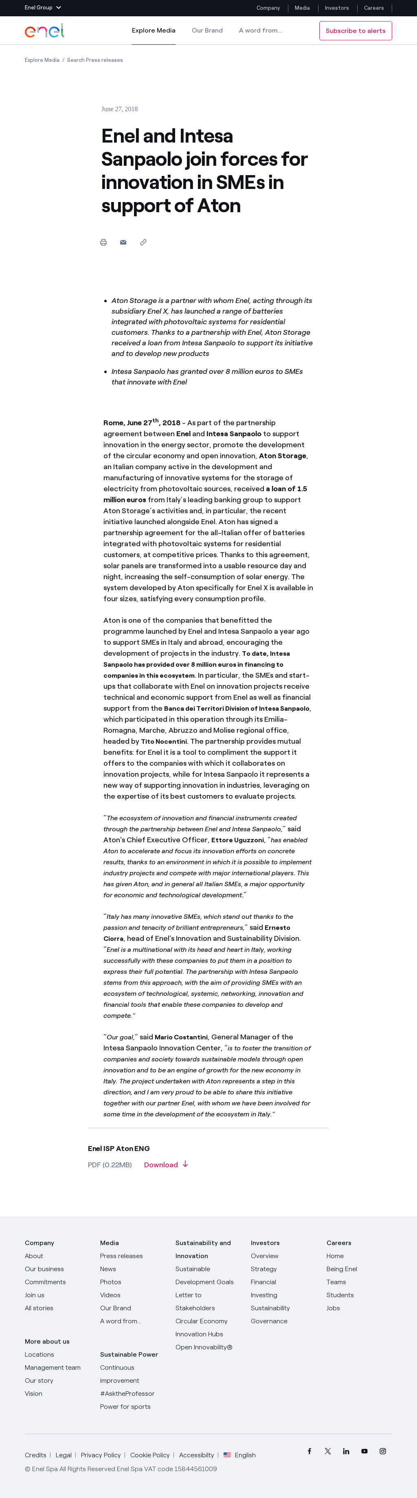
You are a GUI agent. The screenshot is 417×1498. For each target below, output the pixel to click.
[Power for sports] (133, 1406)
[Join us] (57, 1295)
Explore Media (154, 35)
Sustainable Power (129, 1354)
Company (268, 8)
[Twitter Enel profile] (328, 1451)
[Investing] (283, 1295)
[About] (57, 1256)
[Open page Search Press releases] (95, 60)
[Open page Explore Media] (42, 60)
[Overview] (283, 1256)
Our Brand (207, 30)
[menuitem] (310, 1451)
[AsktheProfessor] (133, 1393)
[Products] (57, 1269)
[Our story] (57, 1380)
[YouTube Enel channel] (365, 1451)
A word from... (261, 30)
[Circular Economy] (208, 1321)
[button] (43, 8)
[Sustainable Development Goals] (208, 1276)
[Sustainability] (283, 1308)
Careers (374, 8)
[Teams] (359, 1282)
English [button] (240, 1455)
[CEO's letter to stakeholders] (208, 1302)
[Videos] (133, 1295)
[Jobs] (359, 1308)
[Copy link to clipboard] (143, 242)
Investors (337, 8)
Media (302, 8)
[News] (133, 1269)
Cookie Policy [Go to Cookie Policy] (150, 1455)
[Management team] (57, 1367)
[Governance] (283, 1321)
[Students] (359, 1295)
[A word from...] (133, 1321)
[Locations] (57, 1354)
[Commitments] (57, 1282)
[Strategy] (283, 1269)
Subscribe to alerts (356, 31)
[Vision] (57, 1393)
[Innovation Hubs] (208, 1334)
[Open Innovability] (208, 1347)
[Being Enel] (359, 1269)
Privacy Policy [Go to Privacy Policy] (101, 1455)
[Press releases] (133, 1256)
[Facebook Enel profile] (310, 1451)
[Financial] (283, 1282)
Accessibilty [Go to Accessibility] (196, 1455)
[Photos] (133, 1282)
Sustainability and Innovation (203, 1249)
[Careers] (359, 1256)
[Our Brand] (133, 1308)
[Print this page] (103, 242)
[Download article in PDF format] (166, 1167)
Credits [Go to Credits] (35, 1455)
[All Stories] (57, 1308)
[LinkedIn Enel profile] (346, 1451)
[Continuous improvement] (133, 1374)
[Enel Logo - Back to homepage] (45, 30)
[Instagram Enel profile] (383, 1451)
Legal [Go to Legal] (64, 1455)
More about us (47, 1341)
